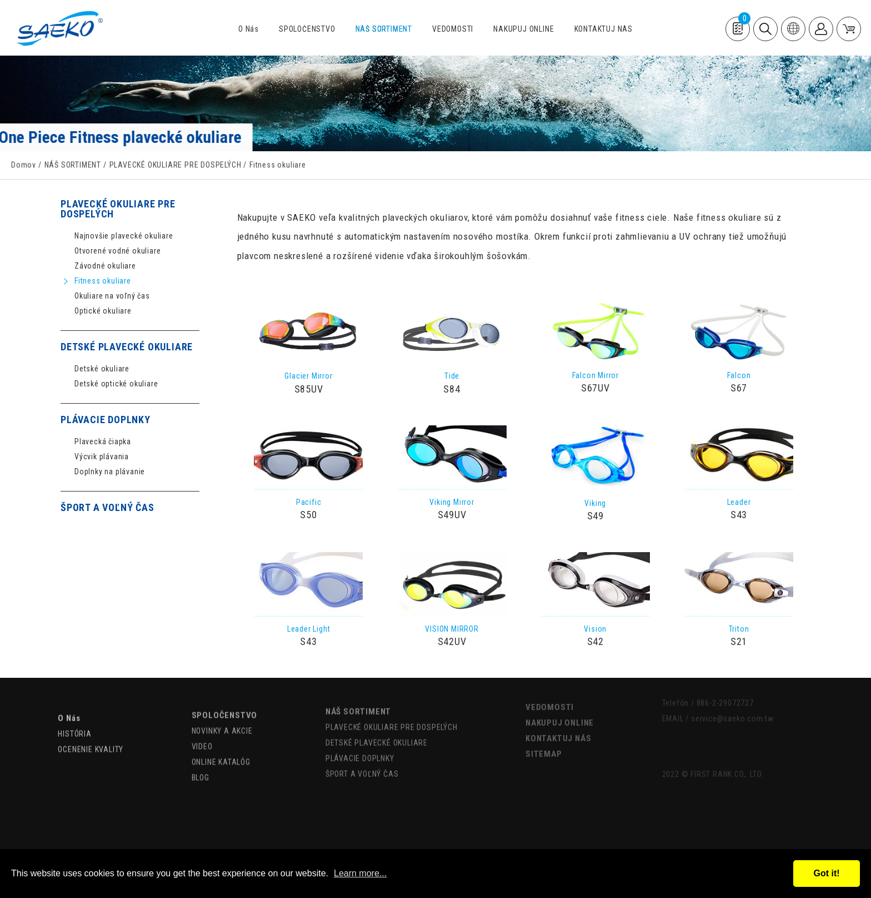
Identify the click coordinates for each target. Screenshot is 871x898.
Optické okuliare (103, 311)
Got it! (826, 873)
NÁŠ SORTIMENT (384, 29)
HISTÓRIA (74, 722)
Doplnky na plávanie (109, 472)
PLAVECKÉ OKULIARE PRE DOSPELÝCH (175, 166)
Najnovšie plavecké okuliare (123, 236)
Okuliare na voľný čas (112, 296)
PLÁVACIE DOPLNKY (106, 420)
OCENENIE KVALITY (90, 737)
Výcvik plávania (101, 457)
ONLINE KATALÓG (221, 749)
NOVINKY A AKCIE (222, 718)
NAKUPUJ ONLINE (523, 29)
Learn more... (360, 873)
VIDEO (202, 734)
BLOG (200, 765)
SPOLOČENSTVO (307, 29)
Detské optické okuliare (116, 384)
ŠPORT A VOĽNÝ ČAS (107, 508)
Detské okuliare (101, 369)
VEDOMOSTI (452, 29)
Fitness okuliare (102, 281)
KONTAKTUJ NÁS (603, 29)
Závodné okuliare (105, 266)
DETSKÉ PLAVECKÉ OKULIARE (127, 347)
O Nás (248, 29)
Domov (23, 166)
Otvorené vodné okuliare (117, 251)
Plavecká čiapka (102, 442)
